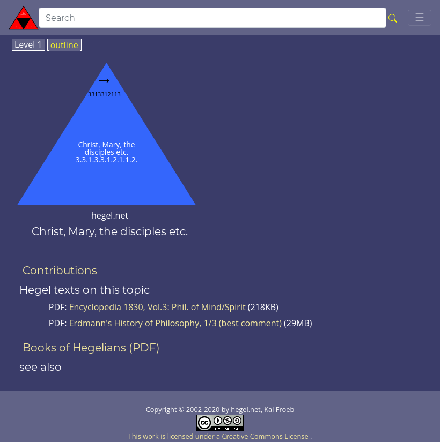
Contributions (60, 270)
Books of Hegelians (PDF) (91, 347)
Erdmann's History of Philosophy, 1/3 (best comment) (175, 323)
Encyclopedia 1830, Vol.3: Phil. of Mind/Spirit (158, 307)
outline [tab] (64, 45)
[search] (212, 18)
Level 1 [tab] (28, 45)
